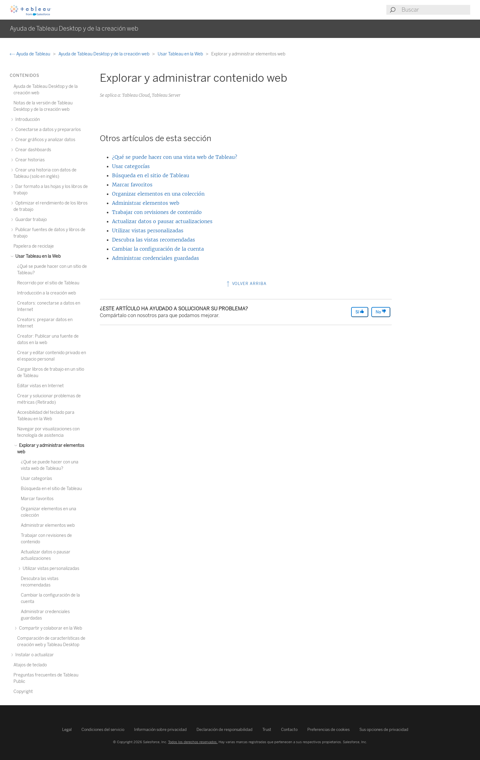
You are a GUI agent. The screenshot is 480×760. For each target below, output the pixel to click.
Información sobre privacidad (160, 729)
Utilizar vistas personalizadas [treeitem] (50, 568)
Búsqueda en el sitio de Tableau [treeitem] (51, 488)
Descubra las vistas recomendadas (153, 240)
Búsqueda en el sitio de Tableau (150, 175)
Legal (67, 729)
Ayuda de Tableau (30, 54)
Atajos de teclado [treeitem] (30, 665)
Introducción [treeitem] (26, 119)
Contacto (289, 729)
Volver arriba (246, 283)
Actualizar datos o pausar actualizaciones (162, 221)
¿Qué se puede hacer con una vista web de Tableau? (174, 157)
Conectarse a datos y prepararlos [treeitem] (47, 129)
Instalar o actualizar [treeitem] (33, 654)
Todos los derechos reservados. (193, 742)
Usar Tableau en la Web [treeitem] (37, 256)
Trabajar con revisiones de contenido (157, 212)
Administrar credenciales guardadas (155, 258)
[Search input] (435, 10)
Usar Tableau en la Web (181, 54)
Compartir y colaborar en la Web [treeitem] (49, 628)
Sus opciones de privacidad (383, 729)
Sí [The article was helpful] (359, 311)
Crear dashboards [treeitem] (32, 149)
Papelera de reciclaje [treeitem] (33, 246)
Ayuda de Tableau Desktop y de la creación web (104, 54)
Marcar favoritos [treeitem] (37, 498)
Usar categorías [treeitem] (36, 478)
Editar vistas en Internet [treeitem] (40, 385)
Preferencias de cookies (328, 729)
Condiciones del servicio (102, 729)
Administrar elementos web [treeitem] (48, 525)
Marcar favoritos (132, 185)
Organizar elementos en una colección (158, 194)
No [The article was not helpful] (381, 311)
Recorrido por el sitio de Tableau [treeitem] (48, 283)
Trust (266, 729)
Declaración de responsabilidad (225, 729)
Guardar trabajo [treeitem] (30, 219)
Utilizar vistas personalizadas (147, 230)
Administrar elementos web (145, 203)
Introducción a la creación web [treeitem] (46, 293)
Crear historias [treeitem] (29, 160)
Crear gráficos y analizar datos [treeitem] (44, 139)
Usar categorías (131, 166)
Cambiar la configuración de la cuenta (158, 249)
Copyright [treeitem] (23, 691)
